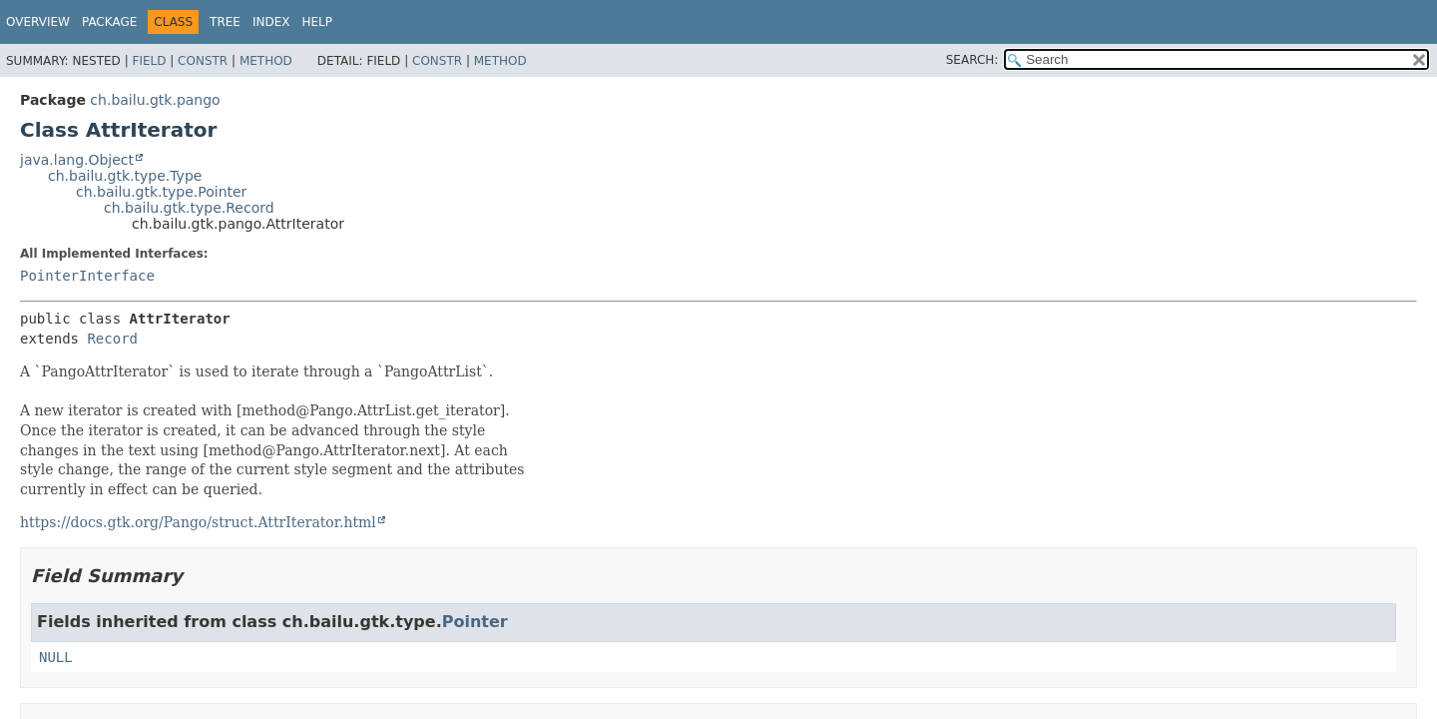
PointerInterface (87, 276)
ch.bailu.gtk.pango (155, 100)
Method (266, 61)
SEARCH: (972, 60)
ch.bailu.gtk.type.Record (189, 208)
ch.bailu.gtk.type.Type (125, 176)
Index (271, 22)
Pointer (475, 621)
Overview (38, 22)
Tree (225, 22)
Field (149, 61)
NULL (56, 657)
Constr (203, 61)
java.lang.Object (77, 160)
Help (317, 22)
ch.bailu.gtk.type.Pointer (161, 192)
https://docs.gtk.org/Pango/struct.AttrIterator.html (198, 522)
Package (109, 22)
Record (112, 339)
